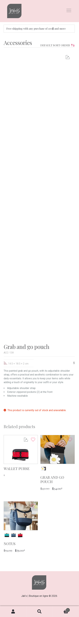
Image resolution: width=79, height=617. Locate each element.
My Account (13, 611)
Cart (61, 609)
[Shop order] (57, 45)
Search (39, 611)
